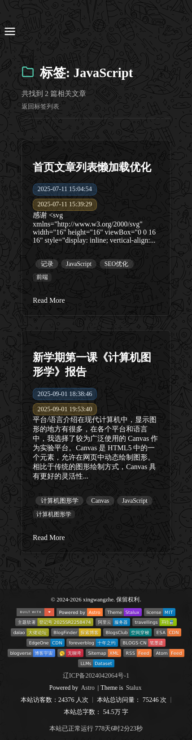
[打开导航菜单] (10, 32)
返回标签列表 (40, 106)
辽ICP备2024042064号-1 (96, 675)
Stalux (134, 687)
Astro (88, 687)
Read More (49, 300)
